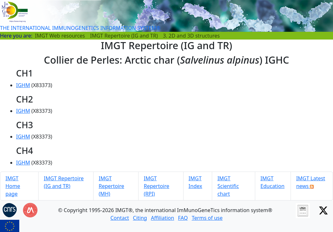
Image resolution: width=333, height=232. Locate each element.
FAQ (183, 217)
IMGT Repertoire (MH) (111, 186)
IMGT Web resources (60, 35)
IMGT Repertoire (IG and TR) (124, 35)
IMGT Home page (12, 186)
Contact (119, 217)
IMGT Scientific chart (228, 186)
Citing (140, 217)
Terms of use (207, 217)
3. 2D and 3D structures (191, 35)
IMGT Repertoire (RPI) (156, 186)
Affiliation (162, 217)
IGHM (23, 85)
